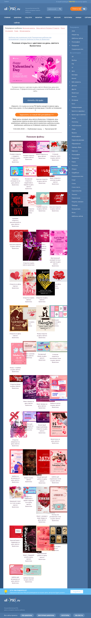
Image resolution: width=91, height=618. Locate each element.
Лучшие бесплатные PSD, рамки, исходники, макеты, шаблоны (32, 10)
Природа (74, 205)
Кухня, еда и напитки (79, 114)
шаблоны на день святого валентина (33, 123)
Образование (76, 143)
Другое (74, 89)
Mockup (74, 60)
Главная (6, 1)
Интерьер (75, 100)
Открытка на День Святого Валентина (15, 286)
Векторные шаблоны (46, 615)
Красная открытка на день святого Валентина (42, 181)
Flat (73, 64)
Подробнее (76, 592)
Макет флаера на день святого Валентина (28, 403)
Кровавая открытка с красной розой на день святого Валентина (15, 222)
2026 (73, 31)
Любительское (76, 125)
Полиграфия (76, 42)
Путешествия (76, 209)
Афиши (78, 17)
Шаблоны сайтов (77, 38)
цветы (19, 119)
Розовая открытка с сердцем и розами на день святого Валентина (15, 158)
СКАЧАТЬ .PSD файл (35, 100)
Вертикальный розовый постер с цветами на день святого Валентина (55, 262)
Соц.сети (28, 17)
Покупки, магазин (77, 202)
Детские (74, 85)
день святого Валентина (37, 119)
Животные (75, 93)
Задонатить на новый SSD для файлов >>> (37, 115)
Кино (73, 104)
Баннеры (75, 75)
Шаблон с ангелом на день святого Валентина (28, 356)
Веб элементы (76, 82)
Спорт (74, 180)
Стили (74, 183)
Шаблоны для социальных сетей (20, 37)
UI (72, 67)
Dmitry (39, 129)
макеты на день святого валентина (34, 121)
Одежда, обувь (76, 147)
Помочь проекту (78, 9)
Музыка (74, 133)
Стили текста (76, 187)
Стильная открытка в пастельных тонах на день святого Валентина (55, 358)
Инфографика (76, 136)
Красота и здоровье (78, 111)
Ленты (74, 118)
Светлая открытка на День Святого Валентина (28, 211)
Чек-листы (79, 615)
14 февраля (50, 119)
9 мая (16, 31)
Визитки (38, 17)
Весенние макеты (29, 28)
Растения (75, 165)
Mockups (57, 17)
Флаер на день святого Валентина (28, 479)
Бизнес (74, 78)
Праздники (75, 45)
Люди (73, 129)
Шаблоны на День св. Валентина (38, 39)
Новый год (75, 34)
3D (72, 56)
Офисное (75, 151)
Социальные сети (77, 49)
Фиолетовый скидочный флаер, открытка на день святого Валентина (42, 429)
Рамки (48, 17)
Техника (74, 194)
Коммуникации (77, 107)
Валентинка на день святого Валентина (55, 441)
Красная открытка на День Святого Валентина (55, 209)
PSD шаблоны (27, 615)
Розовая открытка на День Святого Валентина (28, 157)
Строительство (76, 191)
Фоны (74, 212)
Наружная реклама (78, 140)
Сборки (74, 169)
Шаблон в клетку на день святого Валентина (55, 405)
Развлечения (76, 198)
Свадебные (75, 173)
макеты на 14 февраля (49, 125)
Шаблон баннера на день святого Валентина (28, 580)
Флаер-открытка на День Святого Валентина (42, 335)
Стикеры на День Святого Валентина (55, 548)
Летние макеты (25, 31)
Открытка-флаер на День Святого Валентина (15, 386)
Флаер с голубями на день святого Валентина (15, 369)
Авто (73, 71)
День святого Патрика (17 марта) (47, 28)
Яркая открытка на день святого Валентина (42, 156)
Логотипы (68, 17)
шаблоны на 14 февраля (32, 125)
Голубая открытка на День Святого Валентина (42, 209)
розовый (25, 119)
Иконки (74, 96)
